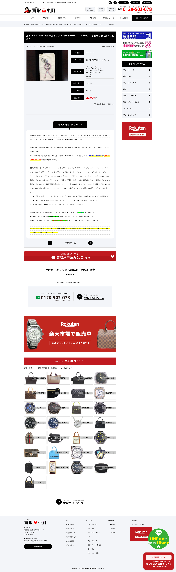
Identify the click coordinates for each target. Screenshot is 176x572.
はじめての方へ (70, 525)
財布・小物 (136, 76)
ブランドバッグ (136, 70)
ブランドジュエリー (136, 83)
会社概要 (135, 521)
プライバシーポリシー (139, 525)
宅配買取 (135, 2)
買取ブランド (47, 18)
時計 (136, 89)
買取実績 (78, 18)
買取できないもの (108, 18)
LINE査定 (123, 2)
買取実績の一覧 (70, 243)
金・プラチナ (136, 108)
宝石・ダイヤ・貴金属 (136, 102)
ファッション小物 (136, 115)
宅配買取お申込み (158, 557)
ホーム (68, 521)
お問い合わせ (70, 545)
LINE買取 (113, 533)
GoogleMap (38, 546)
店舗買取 (147, 2)
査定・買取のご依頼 (142, 18)
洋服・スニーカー (136, 95)
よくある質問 (124, 18)
